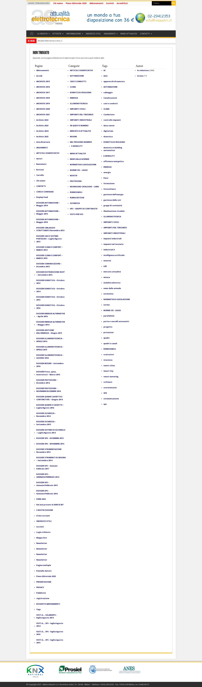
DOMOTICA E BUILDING (80, 92)
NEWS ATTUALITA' (78, 153)
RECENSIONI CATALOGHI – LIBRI (84, 187)
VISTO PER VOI (76, 214)
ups (105, 404)
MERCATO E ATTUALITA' (80, 131)
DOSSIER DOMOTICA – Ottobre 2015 (50, 298)
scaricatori (109, 354)
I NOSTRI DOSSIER (44, 510)
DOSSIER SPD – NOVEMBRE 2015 (50, 444)
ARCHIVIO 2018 (43, 98)
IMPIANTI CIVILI (77, 109)
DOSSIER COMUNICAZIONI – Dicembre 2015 (49, 265)
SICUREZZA (75, 203)
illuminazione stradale (114, 211)
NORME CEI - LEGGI (112, 310)
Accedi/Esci (122, 3)
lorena (140, 76)
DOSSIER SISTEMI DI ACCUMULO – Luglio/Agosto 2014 (50, 431)
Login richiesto (43, 532)
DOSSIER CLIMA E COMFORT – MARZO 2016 (49, 256)
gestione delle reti (112, 200)
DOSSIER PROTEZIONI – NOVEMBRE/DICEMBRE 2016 (48, 389)
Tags (38, 609)
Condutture (109, 114)
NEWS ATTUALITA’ (128, 34)
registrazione (42, 598)
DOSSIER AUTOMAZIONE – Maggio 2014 (48, 204)
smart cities (109, 365)
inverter (107, 261)
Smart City (108, 371)
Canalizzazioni (110, 98)
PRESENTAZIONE (43, 582)
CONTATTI (146, 34)
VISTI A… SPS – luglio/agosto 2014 (49, 624)
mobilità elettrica (112, 283)
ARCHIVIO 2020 (43, 109)
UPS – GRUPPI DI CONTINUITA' (83, 209)
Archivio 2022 (42, 120)
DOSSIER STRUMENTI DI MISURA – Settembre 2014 (51, 458)
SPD (105, 393)
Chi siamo (58, 3)
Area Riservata (43, 142)
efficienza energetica (114, 161)
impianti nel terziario (114, 244)
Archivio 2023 (42, 126)
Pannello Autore (43, 571)
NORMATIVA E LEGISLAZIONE (83, 164)
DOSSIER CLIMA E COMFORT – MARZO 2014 (49, 248)
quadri (107, 338)
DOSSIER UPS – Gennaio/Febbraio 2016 (47, 492)
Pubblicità (41, 593)
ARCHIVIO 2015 (43, 81)
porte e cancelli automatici (116, 321)
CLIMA (73, 87)
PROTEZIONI (76, 181)
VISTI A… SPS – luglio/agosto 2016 (49, 633)
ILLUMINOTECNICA (78, 103)
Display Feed (42, 197)
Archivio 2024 (42, 131)
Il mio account (43, 516)
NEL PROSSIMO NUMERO (81, 142)
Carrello (40, 175)
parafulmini (109, 316)
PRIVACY (40, 587)
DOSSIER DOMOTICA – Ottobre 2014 (50, 290)
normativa (108, 294)
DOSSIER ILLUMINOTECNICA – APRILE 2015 (49, 348)
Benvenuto (41, 164)
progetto (108, 327)
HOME (32, 34)
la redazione (143, 70)
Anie (106, 76)
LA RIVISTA (43, 34)
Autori (39, 159)
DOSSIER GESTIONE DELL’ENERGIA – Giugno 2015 (49, 331)
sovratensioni (110, 388)
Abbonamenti (96, 3)
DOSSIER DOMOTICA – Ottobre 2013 (50, 281)
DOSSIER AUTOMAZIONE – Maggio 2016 (48, 220)
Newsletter (41, 543)
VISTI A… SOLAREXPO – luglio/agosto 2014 (46, 616)
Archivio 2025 (42, 137)
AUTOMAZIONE (77, 76)
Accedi (39, 76)
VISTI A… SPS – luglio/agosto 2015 (49, 641)
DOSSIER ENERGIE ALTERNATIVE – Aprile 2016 (50, 314)
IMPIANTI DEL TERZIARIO (81, 114)
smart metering (111, 377)
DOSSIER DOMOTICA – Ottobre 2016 (50, 306)
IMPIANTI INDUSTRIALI (81, 120)
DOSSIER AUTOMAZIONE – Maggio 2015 (48, 212)
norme (107, 305)
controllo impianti (112, 120)
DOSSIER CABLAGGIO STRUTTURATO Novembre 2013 (50, 229)
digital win (108, 131)
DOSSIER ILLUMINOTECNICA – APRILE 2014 (49, 339)
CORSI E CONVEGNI (45, 192)
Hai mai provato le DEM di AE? (50, 505)
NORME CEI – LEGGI (79, 170)
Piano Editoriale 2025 (76, 3)
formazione (109, 183)
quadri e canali (110, 343)
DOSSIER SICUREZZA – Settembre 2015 (46, 423)
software (108, 382)
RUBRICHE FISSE (77, 198)
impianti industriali (113, 239)
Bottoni (40, 170)
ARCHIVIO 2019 (43, 103)
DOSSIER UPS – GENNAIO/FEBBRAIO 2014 (47, 475)
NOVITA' (73, 176)
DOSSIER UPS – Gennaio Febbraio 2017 (47, 467)
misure (107, 277)
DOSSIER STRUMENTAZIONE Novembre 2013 (48, 450)
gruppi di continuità (113, 205)
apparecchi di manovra (114, 81)
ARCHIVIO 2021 (43, 114)
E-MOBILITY (76, 146)
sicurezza (108, 360)
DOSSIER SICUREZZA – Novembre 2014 (46, 414)
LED (105, 266)
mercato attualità (112, 272)
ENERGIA (74, 98)
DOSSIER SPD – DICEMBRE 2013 (49, 438)
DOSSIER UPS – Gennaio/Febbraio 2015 (47, 483)
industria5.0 (109, 250)
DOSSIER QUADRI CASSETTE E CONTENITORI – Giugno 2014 (49, 398)
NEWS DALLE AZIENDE (79, 159)
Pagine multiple (43, 565)
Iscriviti (110, 3)
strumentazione (111, 399)
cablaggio (108, 92)
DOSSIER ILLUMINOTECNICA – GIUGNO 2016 (49, 356)
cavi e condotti (111, 103)
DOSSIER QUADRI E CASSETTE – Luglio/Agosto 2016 (50, 406)
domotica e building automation (113, 149)
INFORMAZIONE (74, 34)
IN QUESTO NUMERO (79, 126)
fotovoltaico (110, 189)
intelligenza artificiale (114, 255)
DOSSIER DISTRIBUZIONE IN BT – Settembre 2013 (50, 273)
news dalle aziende (112, 288)
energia (107, 172)
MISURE (73, 137)
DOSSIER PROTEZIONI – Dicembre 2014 (47, 381)
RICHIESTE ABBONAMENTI (48, 604)
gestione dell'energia (113, 194)
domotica (108, 137)
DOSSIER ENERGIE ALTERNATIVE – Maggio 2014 (50, 323)
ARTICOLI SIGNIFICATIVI (47, 153)
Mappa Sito (41, 538)
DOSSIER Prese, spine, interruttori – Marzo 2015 (48, 373)
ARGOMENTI (111, 34)
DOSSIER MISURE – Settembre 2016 (49, 364)
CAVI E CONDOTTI (78, 81)
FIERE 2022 (41, 499)
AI (105, 70)
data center (109, 126)
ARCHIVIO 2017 (43, 92)
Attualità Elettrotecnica (47, 41)
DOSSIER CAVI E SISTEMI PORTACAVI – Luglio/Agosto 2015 (49, 239)
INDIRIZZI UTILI (93, 34)
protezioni (109, 332)
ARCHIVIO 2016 (43, 87)
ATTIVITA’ (57, 34)
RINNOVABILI (76, 192)
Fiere (106, 178)
